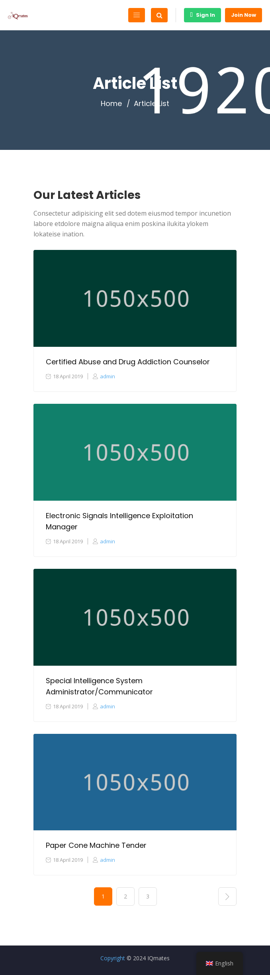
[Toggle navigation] (136, 15)
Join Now (243, 15)
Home (111, 103)
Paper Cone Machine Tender (96, 845)
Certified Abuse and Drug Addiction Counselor (128, 362)
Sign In (202, 15)
